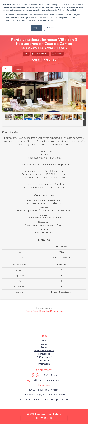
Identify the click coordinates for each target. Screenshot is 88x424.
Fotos (7, 69)
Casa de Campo (30, 48)
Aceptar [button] (36, 28)
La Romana (46, 48)
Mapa (18, 69)
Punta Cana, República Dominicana (44, 309)
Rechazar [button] (51, 28)
